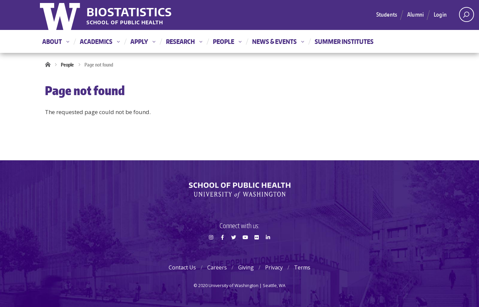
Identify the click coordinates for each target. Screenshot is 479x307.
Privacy (274, 267)
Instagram (211, 249)
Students (386, 14)
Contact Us (182, 267)
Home (50, 65)
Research (184, 41)
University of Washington (60, 15)
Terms (302, 267)
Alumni (415, 14)
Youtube (245, 249)
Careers (217, 267)
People (227, 41)
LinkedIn (268, 249)
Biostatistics (129, 11)
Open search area (464, 16)
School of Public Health (124, 22)
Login (440, 14)
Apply (142, 41)
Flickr (256, 249)
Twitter (234, 249)
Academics (100, 41)
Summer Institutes (344, 41)
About (55, 41)
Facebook (222, 249)
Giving (246, 267)
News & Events (278, 41)
